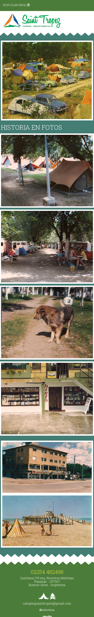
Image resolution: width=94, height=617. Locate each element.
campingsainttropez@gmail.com (47, 603)
